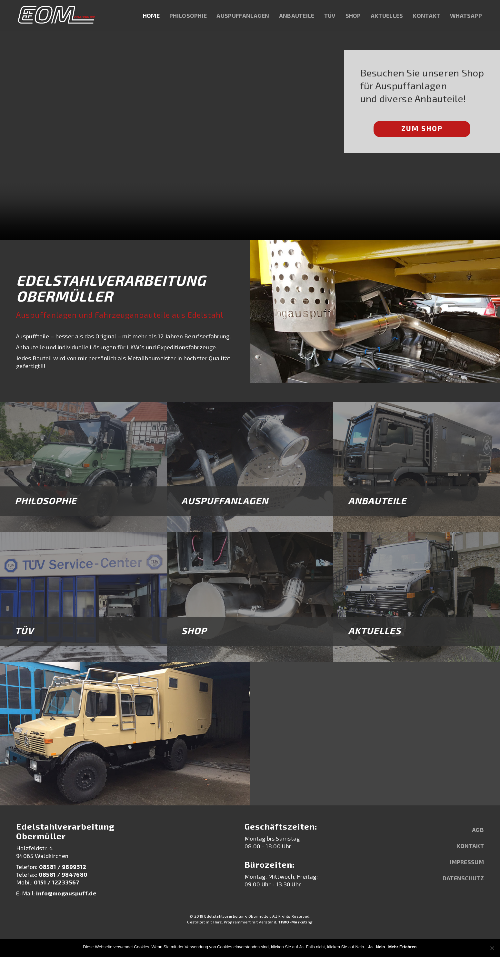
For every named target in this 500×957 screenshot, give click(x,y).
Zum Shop (422, 128)
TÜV (332, 16)
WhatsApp (468, 16)
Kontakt (428, 16)
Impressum (467, 861)
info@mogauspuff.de (66, 893)
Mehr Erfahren (403, 946)
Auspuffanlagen (244, 16)
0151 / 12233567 (56, 882)
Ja (370, 946)
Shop (355, 16)
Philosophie (190, 16)
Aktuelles (389, 16)
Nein (380, 946)
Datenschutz (463, 878)
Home (153, 16)
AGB (478, 829)
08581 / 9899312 (62, 866)
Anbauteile (298, 16)
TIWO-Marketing (295, 922)
